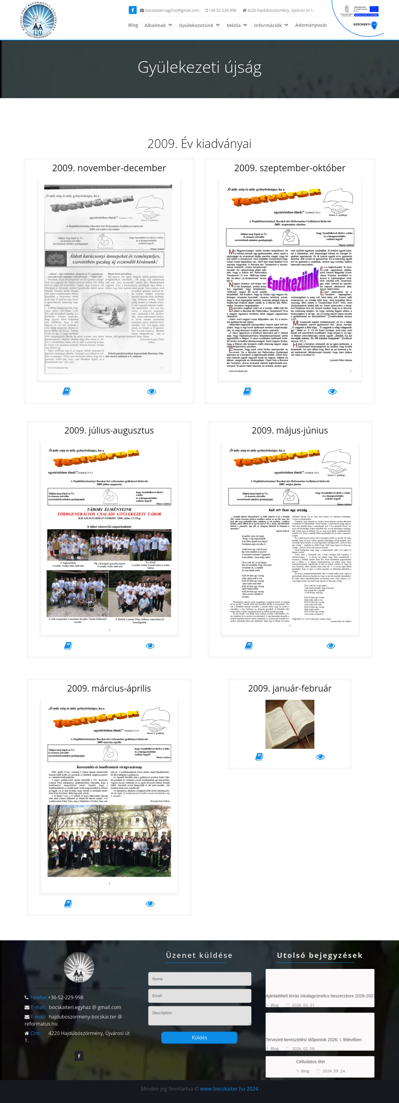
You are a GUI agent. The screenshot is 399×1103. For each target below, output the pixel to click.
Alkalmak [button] (156, 25)
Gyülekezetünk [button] (197, 25)
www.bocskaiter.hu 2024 (229, 1088)
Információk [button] (268, 25)
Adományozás (311, 25)
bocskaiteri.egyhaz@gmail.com (170, 10)
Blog (133, 25)
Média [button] (234, 25)
